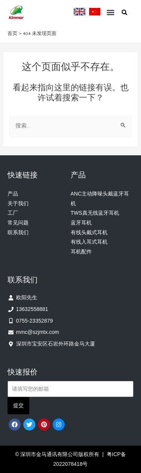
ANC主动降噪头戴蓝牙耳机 (100, 198)
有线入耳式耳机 (89, 242)
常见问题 (18, 223)
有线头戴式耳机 (89, 232)
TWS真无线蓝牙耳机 (95, 213)
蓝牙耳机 (81, 223)
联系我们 (18, 232)
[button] (110, 12)
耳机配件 (81, 252)
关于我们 (18, 203)
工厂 (13, 213)
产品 (13, 194)
